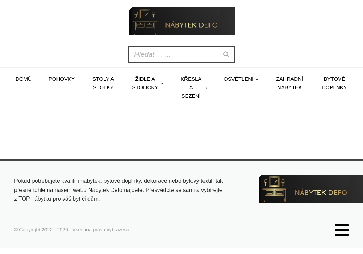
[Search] (227, 54)
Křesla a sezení (191, 87)
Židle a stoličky (145, 83)
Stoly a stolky (103, 83)
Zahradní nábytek (289, 83)
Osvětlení (238, 79)
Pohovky (62, 79)
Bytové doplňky (334, 83)
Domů (24, 79)
